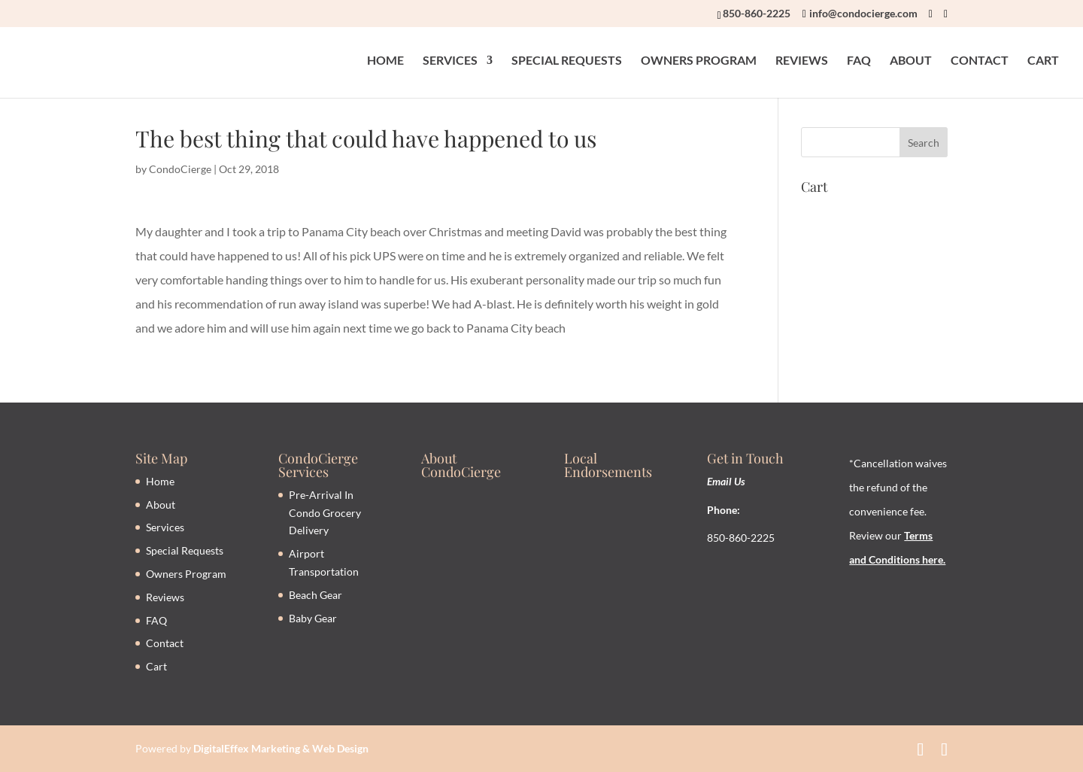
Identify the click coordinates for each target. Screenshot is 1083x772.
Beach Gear (315, 594)
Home (160, 481)
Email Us (726, 481)
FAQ (859, 61)
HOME (385, 61)
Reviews (165, 597)
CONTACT (980, 61)
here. (932, 559)
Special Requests (184, 550)
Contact (165, 643)
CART (1043, 61)
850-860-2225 (756, 13)
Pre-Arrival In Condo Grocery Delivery (325, 512)
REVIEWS (801, 61)
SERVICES (450, 61)
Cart (156, 666)
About (160, 504)
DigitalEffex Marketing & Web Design (281, 748)
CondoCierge (180, 169)
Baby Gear (313, 618)
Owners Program (186, 573)
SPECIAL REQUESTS (566, 61)
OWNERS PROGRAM (699, 61)
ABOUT (911, 61)
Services (165, 527)
